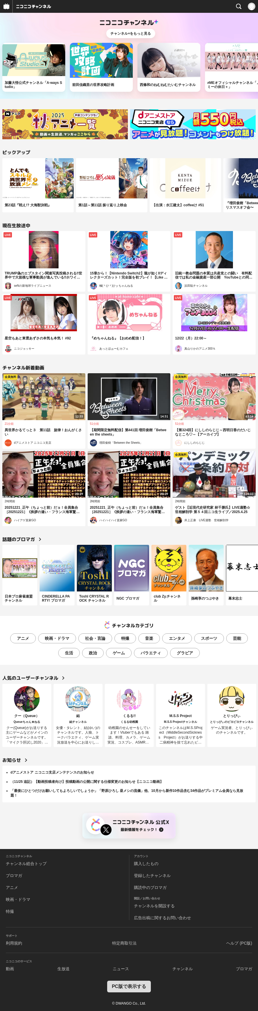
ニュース (121, 968)
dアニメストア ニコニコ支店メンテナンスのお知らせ (52, 772)
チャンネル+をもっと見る (130, 33)
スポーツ (209, 638)
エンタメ (177, 638)
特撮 (125, 638)
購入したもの (146, 863)
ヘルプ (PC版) (239, 943)
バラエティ (151, 653)
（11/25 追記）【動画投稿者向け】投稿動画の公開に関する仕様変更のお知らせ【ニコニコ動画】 (86, 782)
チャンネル (182, 968)
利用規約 (14, 943)
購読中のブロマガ (150, 887)
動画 (10, 968)
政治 (93, 653)
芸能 (237, 638)
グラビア (185, 653)
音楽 (149, 638)
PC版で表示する (129, 986)
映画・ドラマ (57, 638)
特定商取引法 (124, 943)
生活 (69, 653)
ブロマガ (14, 875)
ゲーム (119, 653)
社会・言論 (95, 638)
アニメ (23, 638)
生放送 (63, 968)
